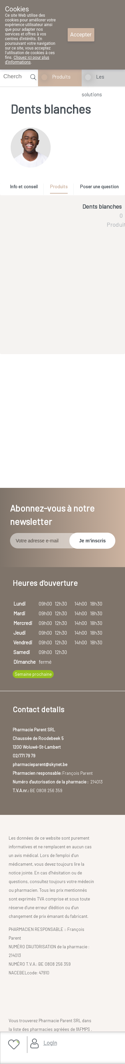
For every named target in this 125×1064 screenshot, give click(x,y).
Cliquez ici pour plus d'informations (27, 60)
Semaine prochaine (33, 674)
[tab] (26, 188)
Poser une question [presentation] (99, 186)
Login (50, 1042)
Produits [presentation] (59, 186)
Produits (61, 77)
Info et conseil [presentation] (24, 186)
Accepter (81, 34)
